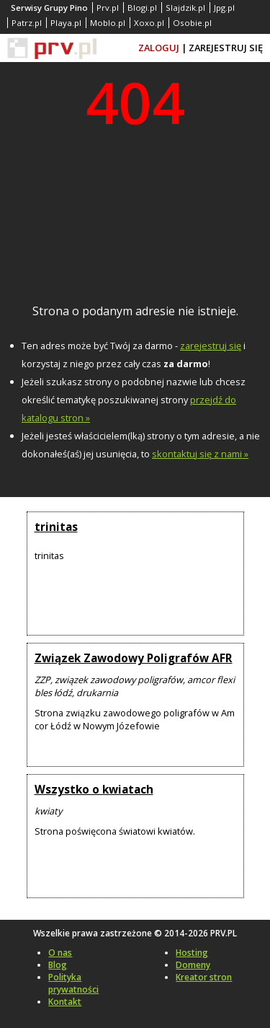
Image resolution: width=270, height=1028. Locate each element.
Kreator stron (204, 977)
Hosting (192, 952)
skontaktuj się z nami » (200, 453)
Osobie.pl (192, 22)
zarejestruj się (210, 345)
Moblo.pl (107, 22)
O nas (60, 952)
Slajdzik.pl (185, 7)
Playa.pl (65, 22)
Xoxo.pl (149, 22)
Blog (57, 965)
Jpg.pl (224, 7)
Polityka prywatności (73, 983)
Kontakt (64, 1002)
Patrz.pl (27, 22)
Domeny (193, 965)
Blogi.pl (142, 7)
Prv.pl (107, 7)
